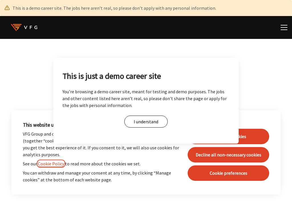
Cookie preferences (228, 173)
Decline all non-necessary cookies (228, 155)
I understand (146, 121)
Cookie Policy (51, 164)
